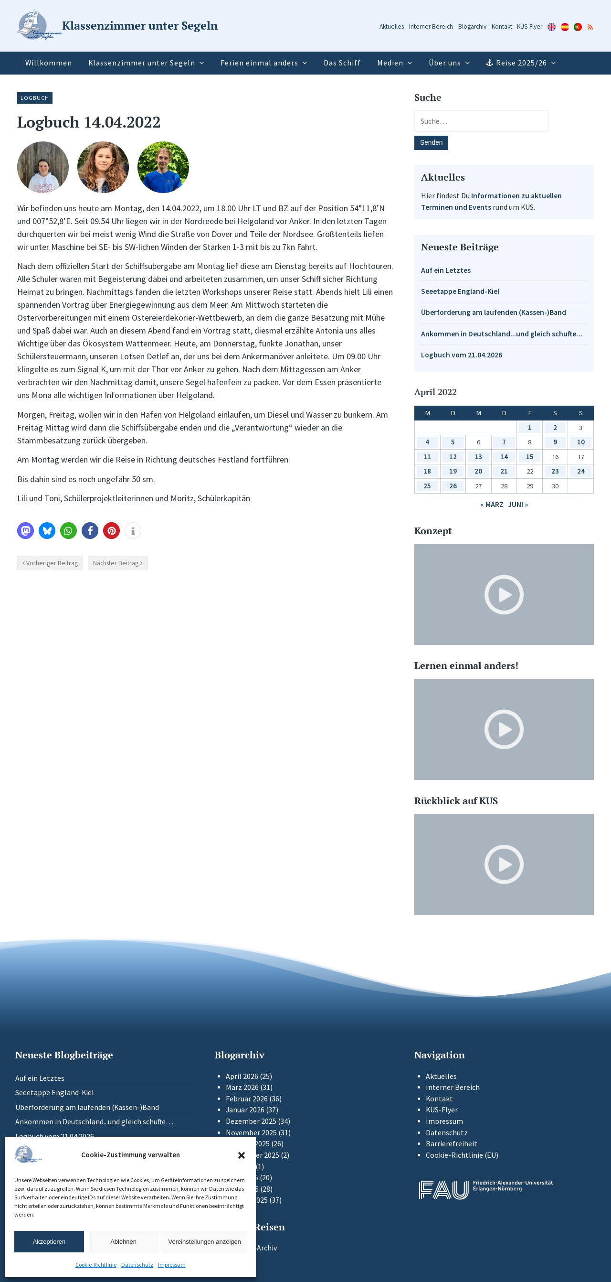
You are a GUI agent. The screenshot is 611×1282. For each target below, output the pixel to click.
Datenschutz (137, 1264)
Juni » (518, 504)
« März (492, 504)
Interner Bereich (431, 26)
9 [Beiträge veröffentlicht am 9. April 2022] (555, 441)
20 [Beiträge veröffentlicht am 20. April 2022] (478, 470)
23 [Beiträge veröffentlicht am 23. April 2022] (555, 470)
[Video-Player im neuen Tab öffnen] (504, 594)
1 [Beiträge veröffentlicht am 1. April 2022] (530, 427)
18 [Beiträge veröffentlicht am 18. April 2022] (427, 470)
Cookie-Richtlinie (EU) (462, 1155)
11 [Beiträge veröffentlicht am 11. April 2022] (427, 456)
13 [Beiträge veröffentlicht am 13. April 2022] (478, 456)
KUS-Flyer (529, 26)
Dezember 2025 (251, 1121)
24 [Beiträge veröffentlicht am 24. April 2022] (581, 470)
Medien (390, 62)
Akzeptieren (49, 1241)
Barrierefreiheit (451, 1143)
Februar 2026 (247, 1098)
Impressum (172, 1264)
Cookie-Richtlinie (95, 1264)
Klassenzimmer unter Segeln (141, 62)
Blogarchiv (472, 26)
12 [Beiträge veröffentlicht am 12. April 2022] (453, 456)
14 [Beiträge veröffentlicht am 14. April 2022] (504, 456)
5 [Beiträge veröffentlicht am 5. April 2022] (453, 441)
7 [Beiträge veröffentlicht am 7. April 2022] (504, 441)
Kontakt (502, 26)
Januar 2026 (245, 1109)
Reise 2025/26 (521, 62)
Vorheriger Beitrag (52, 563)
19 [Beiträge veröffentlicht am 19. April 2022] (453, 470)
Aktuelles (391, 26)
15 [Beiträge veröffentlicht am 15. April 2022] (530, 456)
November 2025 (251, 1132)
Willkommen (48, 62)
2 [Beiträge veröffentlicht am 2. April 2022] (555, 427)
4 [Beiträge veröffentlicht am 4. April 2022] (427, 441)
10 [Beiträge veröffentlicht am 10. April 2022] (581, 441)
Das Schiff (342, 62)
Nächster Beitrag (115, 563)
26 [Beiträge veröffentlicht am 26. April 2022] (453, 485)
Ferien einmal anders (259, 62)
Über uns (445, 62)
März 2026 (242, 1087)
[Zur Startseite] (117, 26)
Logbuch (35, 97)
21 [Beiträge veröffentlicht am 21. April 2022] (504, 470)
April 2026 (242, 1076)
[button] (241, 1155)
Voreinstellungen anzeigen (204, 1241)
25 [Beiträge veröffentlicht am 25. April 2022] (427, 485)
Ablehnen (123, 1241)
